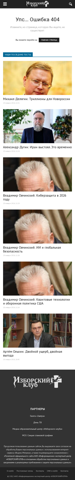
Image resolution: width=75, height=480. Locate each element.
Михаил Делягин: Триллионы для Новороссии (36, 99)
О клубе (10, 471)
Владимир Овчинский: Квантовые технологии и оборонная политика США (36, 301)
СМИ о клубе (52, 471)
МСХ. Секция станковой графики (37, 435)
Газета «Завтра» (37, 416)
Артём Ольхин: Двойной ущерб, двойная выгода (32, 353)
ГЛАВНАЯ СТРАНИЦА (49, 40)
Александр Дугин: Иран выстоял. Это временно (37, 147)
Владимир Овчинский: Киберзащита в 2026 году (34, 197)
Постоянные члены (25, 471)
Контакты (64, 471)
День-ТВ (37, 422)
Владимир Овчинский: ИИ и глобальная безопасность (32, 249)
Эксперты (40, 471)
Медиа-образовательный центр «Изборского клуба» (37, 429)
